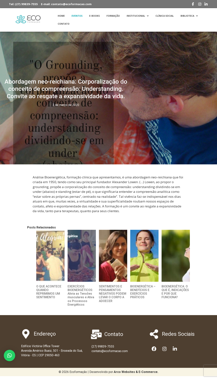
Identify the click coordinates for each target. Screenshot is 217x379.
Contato (63, 23)
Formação (113, 15)
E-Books (94, 15)
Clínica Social (164, 15)
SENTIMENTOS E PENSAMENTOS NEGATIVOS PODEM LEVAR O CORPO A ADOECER (112, 294)
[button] (9, 355)
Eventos (77, 15)
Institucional (138, 15)
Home (61, 15)
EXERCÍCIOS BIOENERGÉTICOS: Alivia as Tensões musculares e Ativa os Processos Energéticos (81, 295)
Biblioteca (189, 15)
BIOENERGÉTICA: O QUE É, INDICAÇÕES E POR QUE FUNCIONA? (175, 292)
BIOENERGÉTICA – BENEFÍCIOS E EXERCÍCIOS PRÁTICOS (142, 292)
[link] (136, 372)
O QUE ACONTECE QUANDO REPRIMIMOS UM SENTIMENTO (48, 292)
